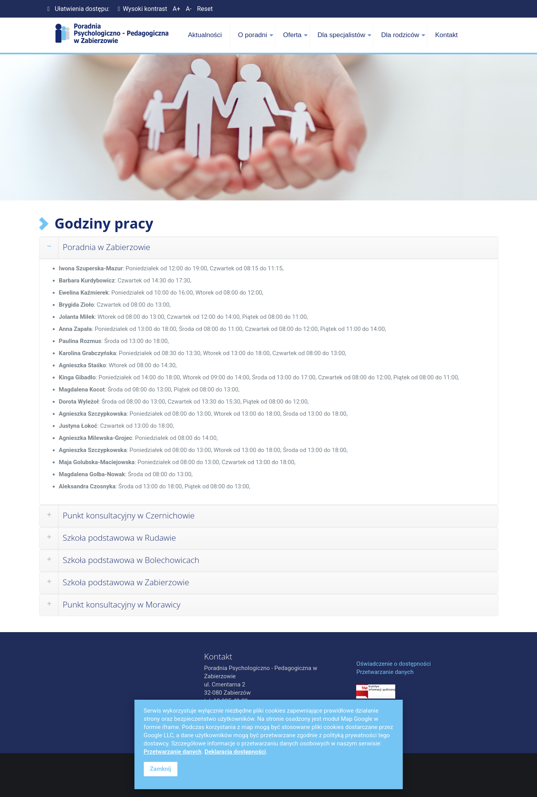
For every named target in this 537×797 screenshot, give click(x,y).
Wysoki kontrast (141, 9)
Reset (204, 9)
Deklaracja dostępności (235, 751)
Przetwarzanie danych (384, 671)
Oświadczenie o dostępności (393, 663)
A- (189, 9)
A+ (176, 9)
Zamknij (160, 768)
